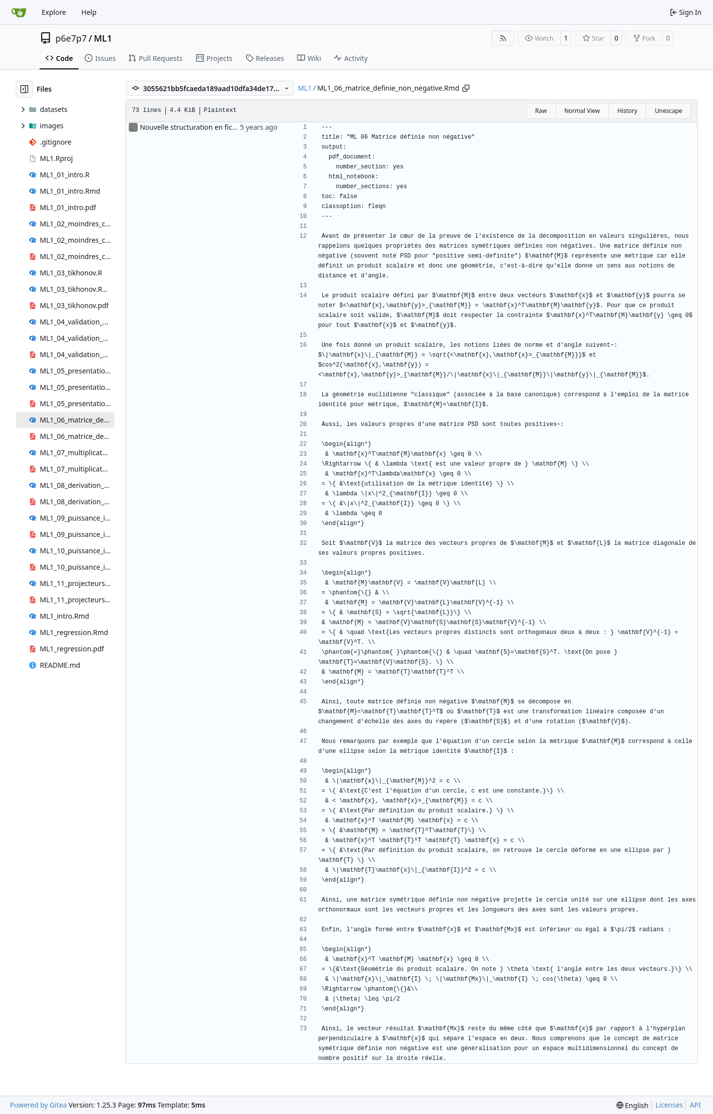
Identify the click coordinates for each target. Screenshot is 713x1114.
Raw (541, 110)
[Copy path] (465, 88)
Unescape (668, 110)
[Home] (19, 12)
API (695, 1105)
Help (89, 12)
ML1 (103, 38)
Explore (54, 12)
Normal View (582, 110)
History (627, 110)
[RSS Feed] (503, 38)
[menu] (632, 1105)
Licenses (669, 1105)
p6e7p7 (71, 38)
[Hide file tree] (24, 89)
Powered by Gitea (38, 1105)
